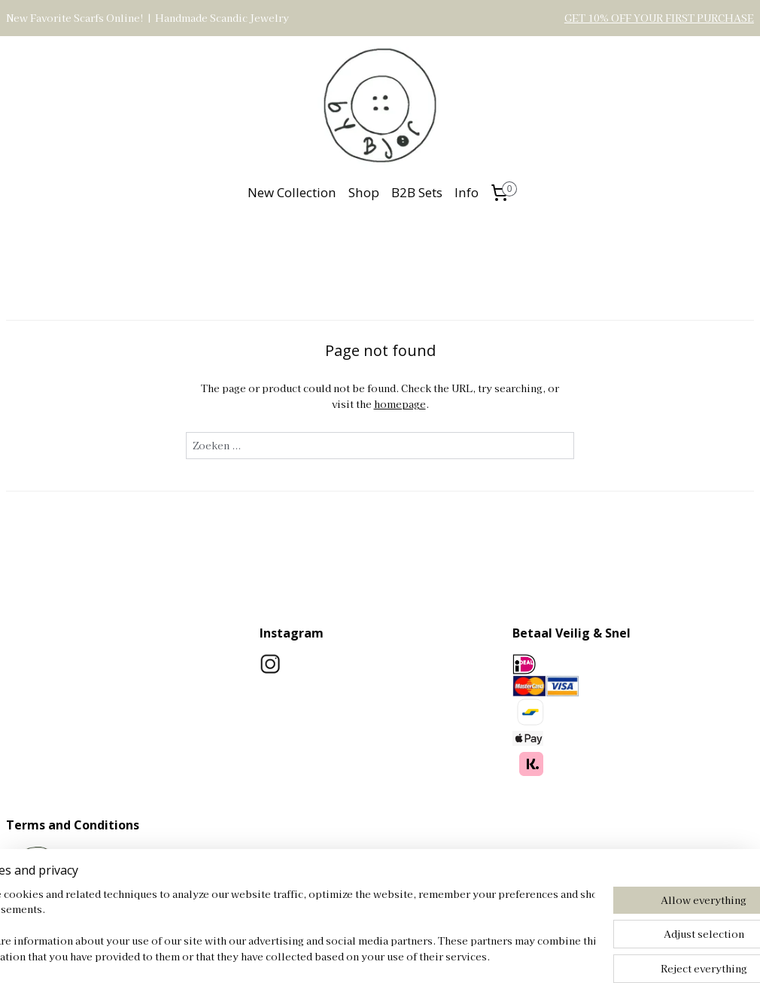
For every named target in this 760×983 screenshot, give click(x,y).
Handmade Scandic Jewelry (222, 18)
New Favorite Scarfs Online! (75, 18)
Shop (363, 192)
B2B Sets (416, 192)
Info (466, 192)
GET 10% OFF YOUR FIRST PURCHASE (659, 18)
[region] (280, 927)
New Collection (292, 192)
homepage (400, 403)
